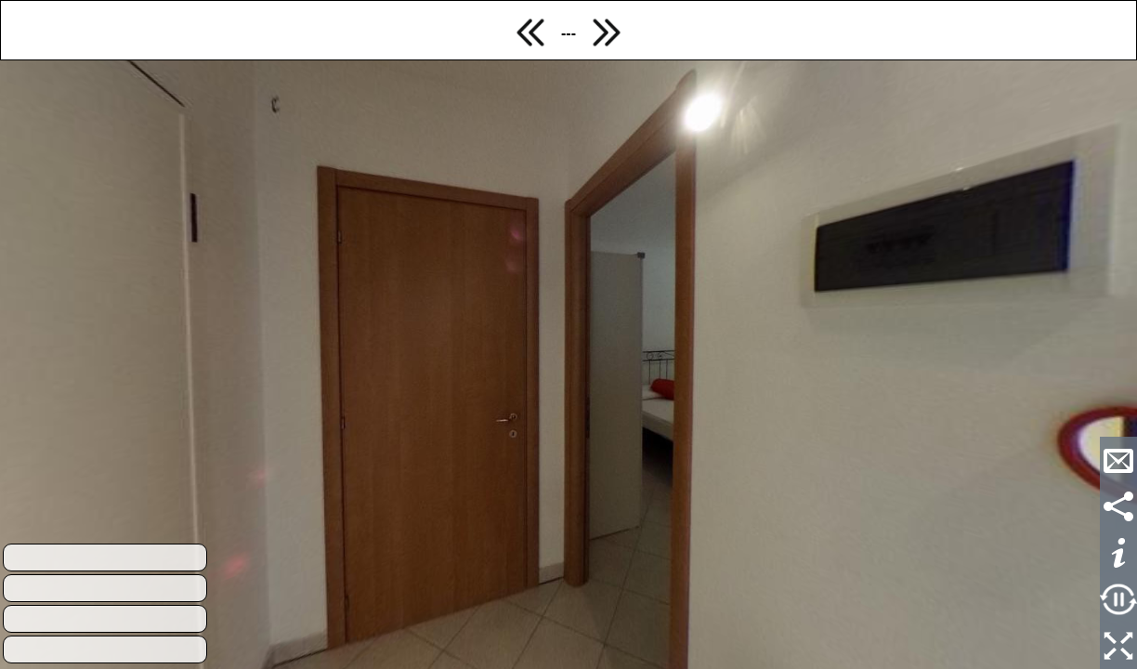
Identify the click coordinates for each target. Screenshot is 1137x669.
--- (568, 33)
